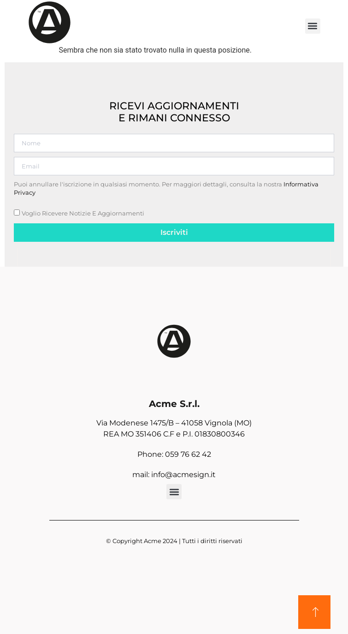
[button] (312, 26)
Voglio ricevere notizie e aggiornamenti (83, 213)
